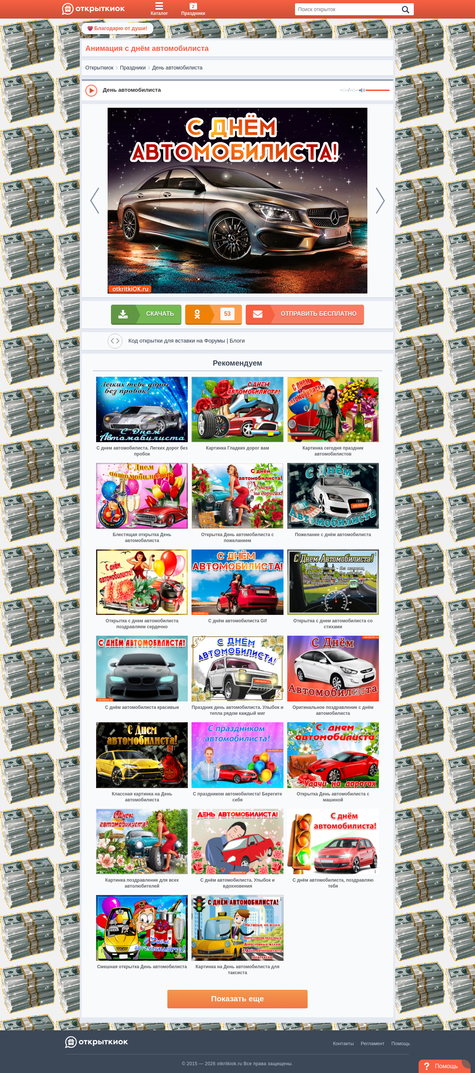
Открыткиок (99, 68)
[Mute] (362, 90)
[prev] (94, 201)
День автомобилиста (177, 68)
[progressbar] (378, 90)
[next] (380, 201)
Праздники (132, 68)
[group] (237, 90)
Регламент (372, 1043)
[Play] (91, 91)
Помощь (401, 1043)
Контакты (343, 1043)
